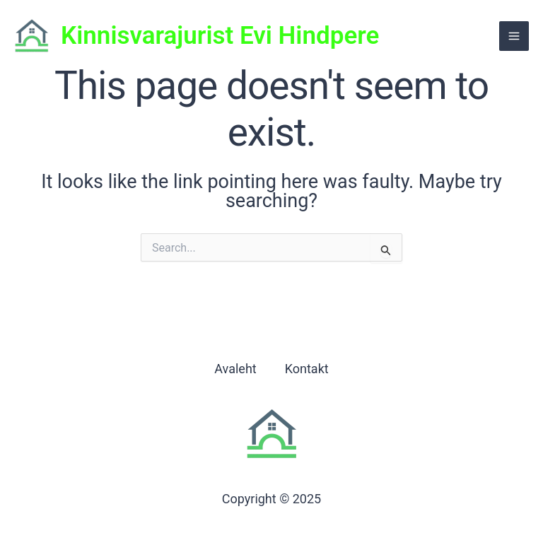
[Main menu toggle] (514, 36)
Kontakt (307, 368)
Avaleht (235, 368)
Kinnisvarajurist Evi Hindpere (220, 35)
